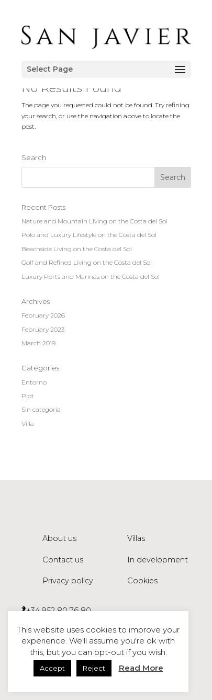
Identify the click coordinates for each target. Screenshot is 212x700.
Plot (27, 396)
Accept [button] (52, 668)
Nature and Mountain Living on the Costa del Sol (94, 221)
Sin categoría (41, 409)
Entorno (34, 382)
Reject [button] (94, 668)
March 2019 (38, 343)
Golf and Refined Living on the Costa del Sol (86, 262)
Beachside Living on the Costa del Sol (76, 249)
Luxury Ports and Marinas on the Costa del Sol (90, 276)
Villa (27, 423)
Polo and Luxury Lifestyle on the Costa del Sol (89, 235)
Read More (141, 668)
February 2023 (42, 329)
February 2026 (43, 315)
